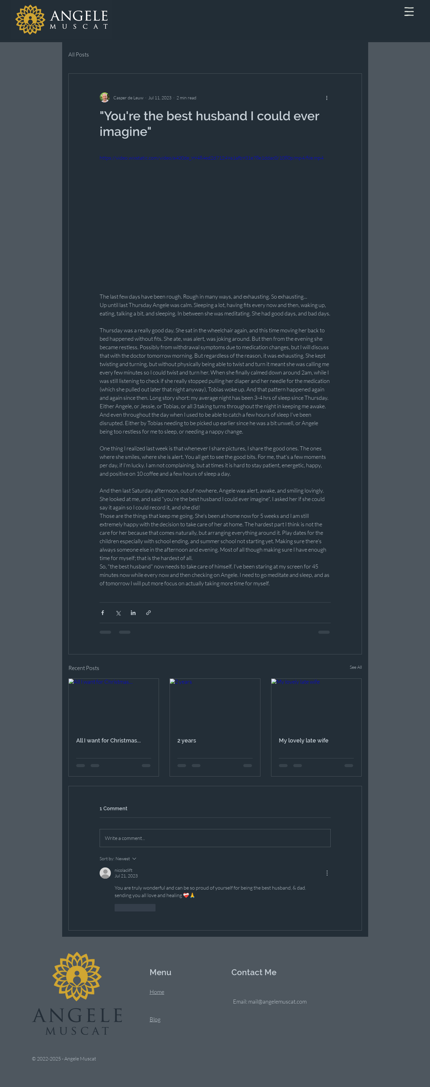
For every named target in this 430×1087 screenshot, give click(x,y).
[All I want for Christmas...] (114, 704)
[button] (409, 11)
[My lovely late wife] (316, 704)
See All (356, 667)
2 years (186, 740)
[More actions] (327, 97)
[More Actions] (327, 873)
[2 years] (215, 704)
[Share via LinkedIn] (133, 613)
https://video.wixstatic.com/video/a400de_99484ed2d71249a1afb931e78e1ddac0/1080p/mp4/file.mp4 (212, 158)
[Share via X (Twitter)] (118, 613)
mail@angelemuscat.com (277, 1001)
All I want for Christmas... (108, 740)
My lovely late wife (304, 740)
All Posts (78, 54)
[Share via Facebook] (103, 613)
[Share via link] (148, 613)
